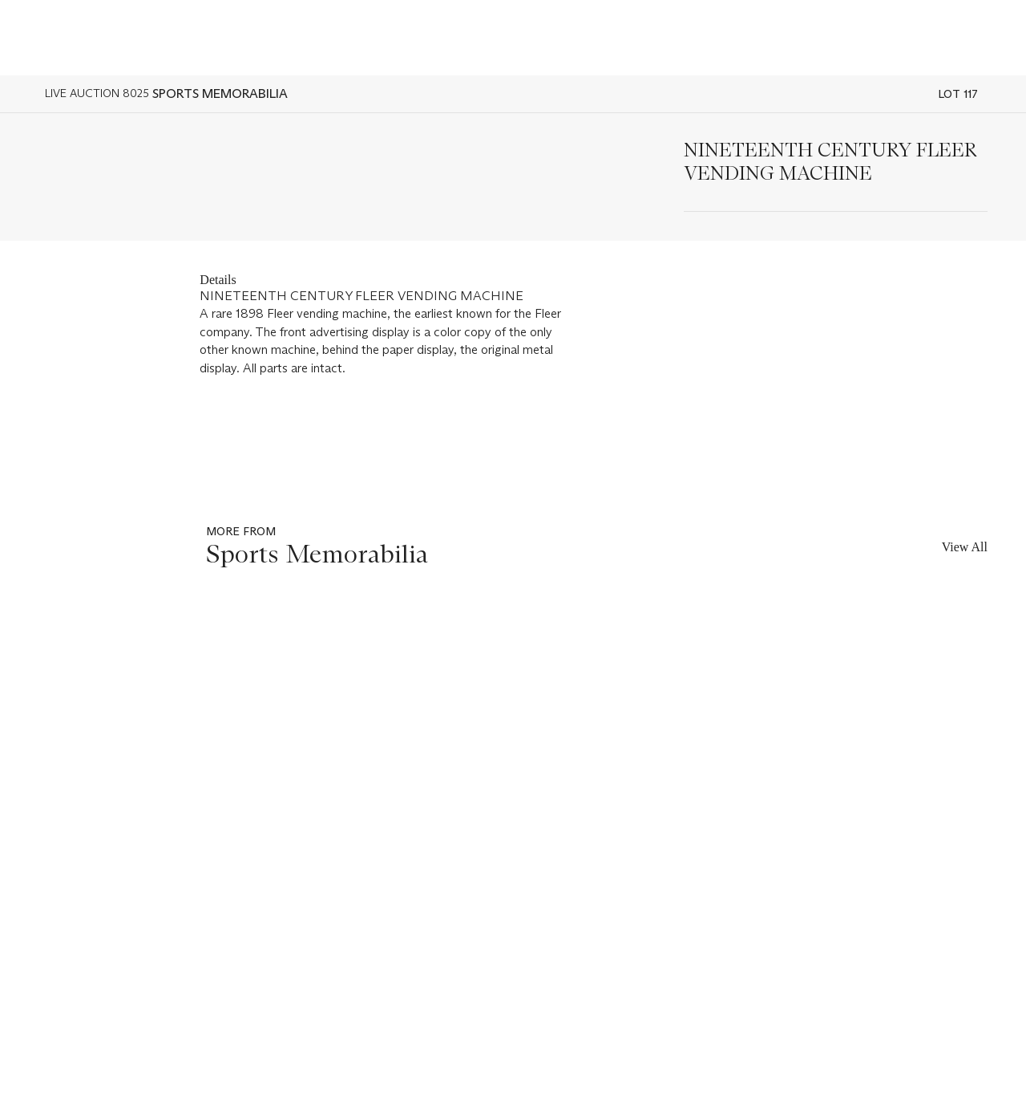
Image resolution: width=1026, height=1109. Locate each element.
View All (965, 547)
